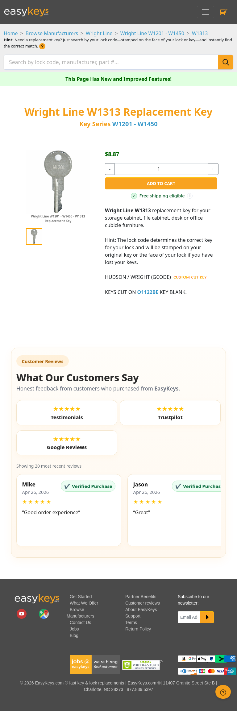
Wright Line (99, 33)
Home (11, 33)
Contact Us (80, 620)
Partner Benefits (140, 595)
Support (132, 614)
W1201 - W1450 (135, 122)
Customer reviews (142, 601)
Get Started (81, 595)
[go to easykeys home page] (36, 596)
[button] (68, 509)
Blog (74, 633)
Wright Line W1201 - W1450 (152, 33)
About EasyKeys (141, 608)
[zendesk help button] (223, 692)
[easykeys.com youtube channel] (22, 611)
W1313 (200, 33)
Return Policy (138, 627)
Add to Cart (161, 182)
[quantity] (161, 167)
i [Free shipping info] (189, 194)
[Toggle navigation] (205, 12)
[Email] (189, 616)
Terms (131, 620)
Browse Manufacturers (52, 33)
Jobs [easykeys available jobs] (74, 627)
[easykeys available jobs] (95, 662)
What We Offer (84, 601)
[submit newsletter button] (207, 616)
